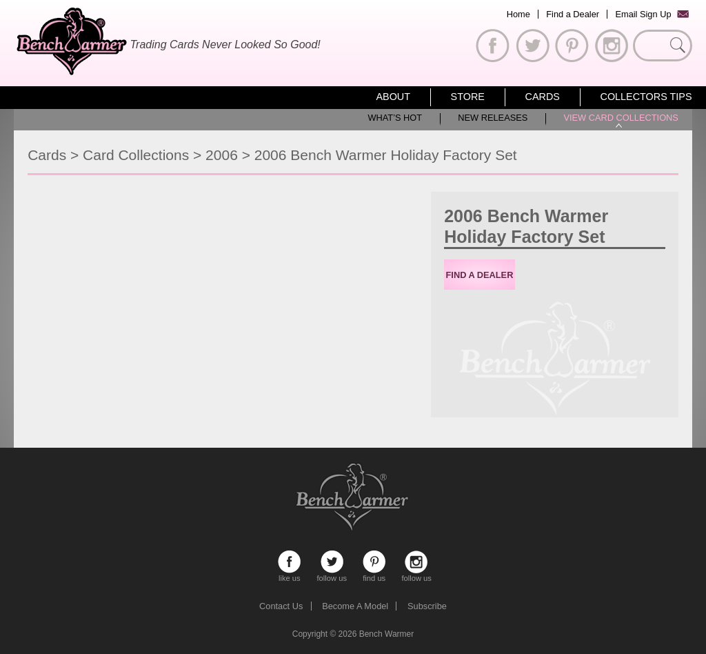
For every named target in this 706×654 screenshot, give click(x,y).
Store (468, 96)
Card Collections (136, 155)
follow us (331, 562)
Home (518, 14)
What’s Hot (394, 117)
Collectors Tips (646, 96)
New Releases (492, 117)
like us (289, 562)
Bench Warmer (386, 634)
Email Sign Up (643, 14)
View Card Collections (620, 117)
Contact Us (281, 606)
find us (374, 562)
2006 (221, 155)
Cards (542, 96)
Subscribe (427, 606)
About (393, 96)
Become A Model (355, 606)
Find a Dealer (572, 14)
